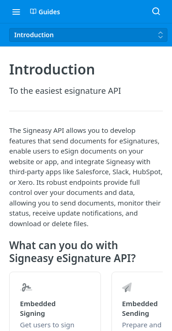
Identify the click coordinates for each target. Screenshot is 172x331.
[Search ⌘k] (156, 11)
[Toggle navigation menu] (16, 11)
